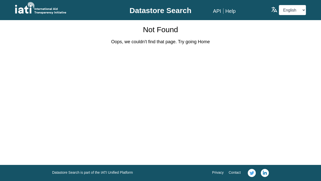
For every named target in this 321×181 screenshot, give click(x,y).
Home (204, 41)
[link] (252, 173)
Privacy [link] (218, 172)
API (217, 11)
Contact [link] (235, 172)
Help (230, 11)
